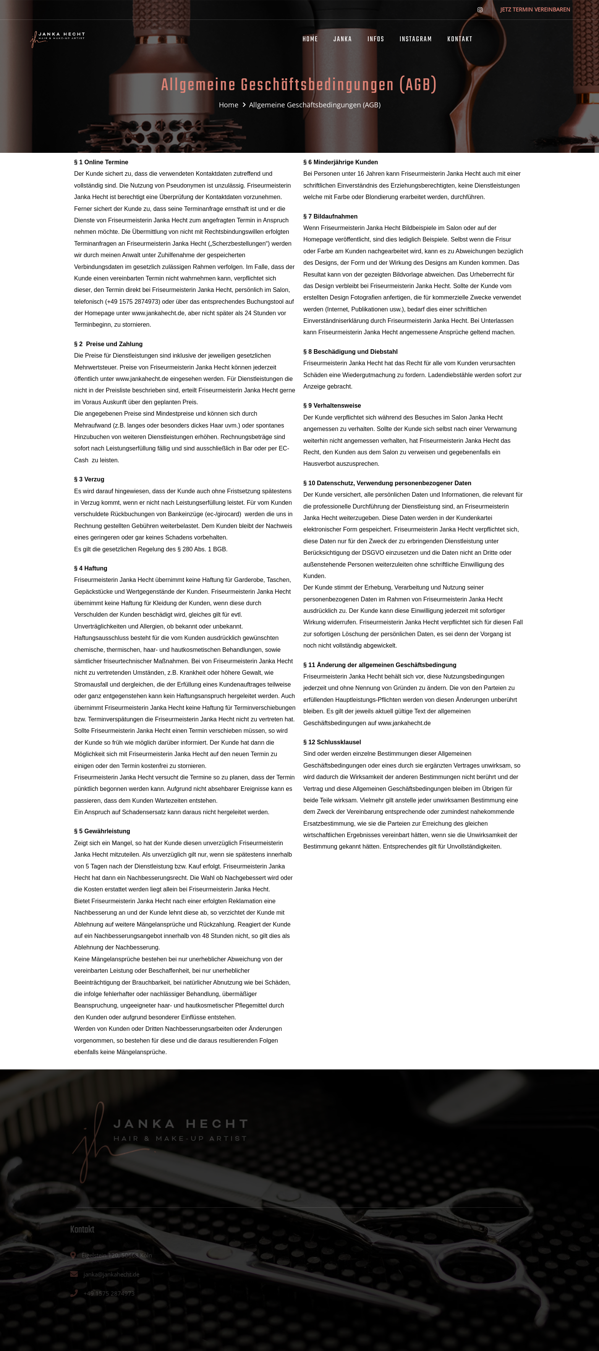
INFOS (375, 39)
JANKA (342, 39)
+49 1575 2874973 (132, 301)
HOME (310, 39)
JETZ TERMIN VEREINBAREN (535, 9)
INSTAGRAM (416, 39)
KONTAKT (460, 39)
